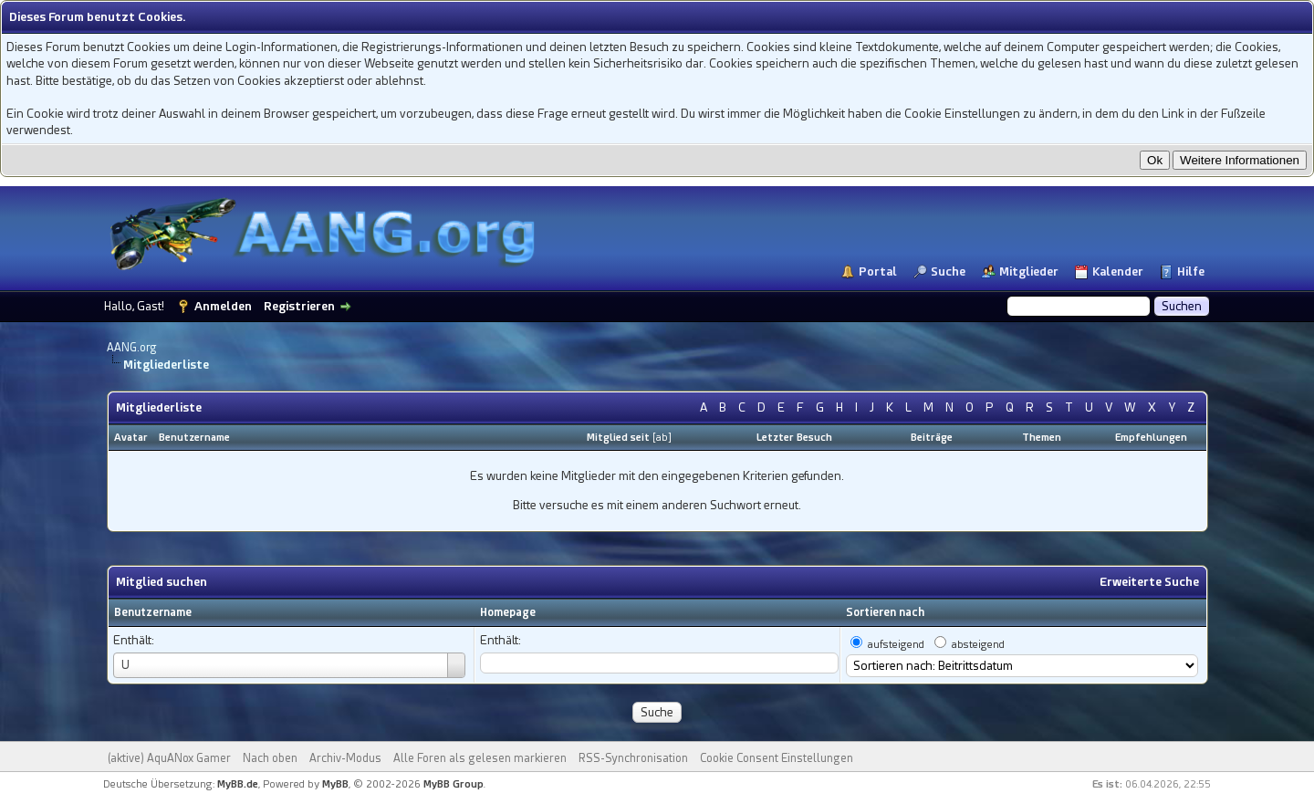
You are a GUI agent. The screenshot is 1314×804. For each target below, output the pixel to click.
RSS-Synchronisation (633, 758)
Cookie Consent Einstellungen (776, 758)
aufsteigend (896, 645)
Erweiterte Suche (1149, 582)
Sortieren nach (885, 612)
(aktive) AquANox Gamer (169, 758)
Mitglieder (1028, 271)
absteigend (978, 645)
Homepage (508, 612)
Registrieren (299, 306)
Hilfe (1190, 271)
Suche (948, 271)
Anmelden (223, 306)
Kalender (1117, 271)
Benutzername (153, 612)
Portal (878, 271)
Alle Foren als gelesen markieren (480, 758)
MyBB (335, 784)
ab (662, 438)
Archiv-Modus (345, 758)
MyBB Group (453, 784)
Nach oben (270, 758)
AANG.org (132, 347)
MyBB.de (237, 784)
